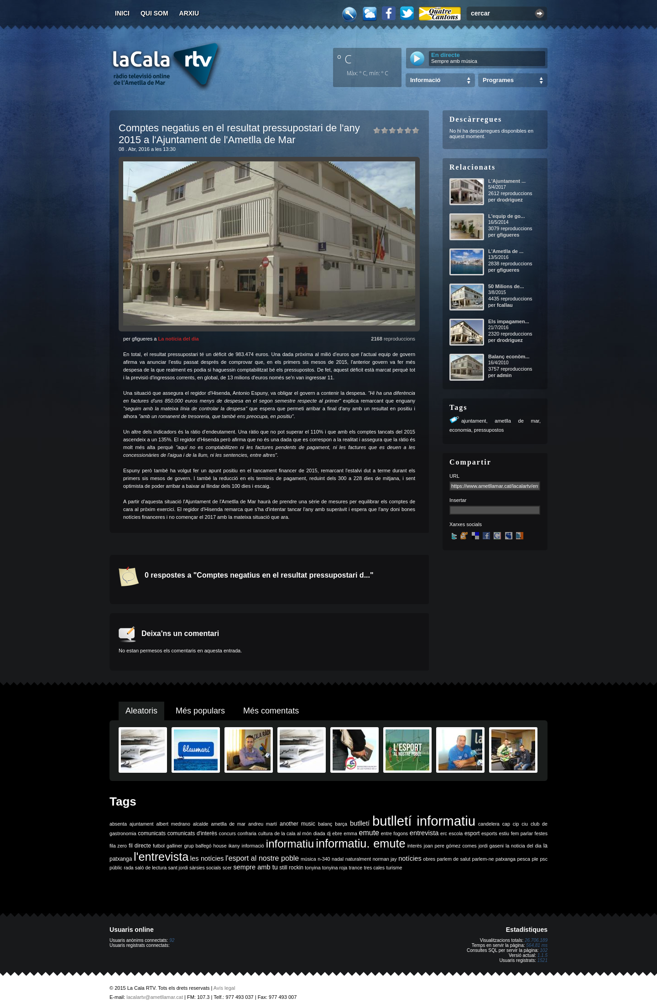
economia (460, 430)
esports (489, 833)
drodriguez (510, 199)
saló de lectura (151, 867)
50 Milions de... (506, 286)
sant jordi (178, 867)
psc (544, 859)
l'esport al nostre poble (262, 858)
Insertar (457, 500)
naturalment (358, 859)
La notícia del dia (178, 338)
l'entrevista (161, 856)
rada (128, 867)
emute (369, 833)
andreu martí (262, 824)
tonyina (312, 867)
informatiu (290, 843)
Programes (498, 80)
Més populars (200, 710)
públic (116, 867)
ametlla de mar (517, 421)
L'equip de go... (506, 216)
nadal (338, 859)
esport (472, 833)
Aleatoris (141, 710)
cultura (265, 833)
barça (341, 824)
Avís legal (224, 988)
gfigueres (508, 235)
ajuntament (473, 421)
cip (516, 824)
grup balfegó (197, 845)
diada (319, 833)
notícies (410, 858)
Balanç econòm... (508, 356)
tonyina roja (334, 867)
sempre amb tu (255, 867)
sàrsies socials (205, 867)
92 (171, 940)
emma (350, 833)
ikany (234, 845)
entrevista (424, 833)
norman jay (385, 859)
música (308, 859)
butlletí (360, 823)
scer (227, 867)
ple (535, 859)
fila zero (118, 845)
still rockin (291, 867)
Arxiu (189, 13)
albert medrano (173, 824)
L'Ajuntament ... (507, 181)
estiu (504, 833)
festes (541, 833)
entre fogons (394, 833)
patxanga (505, 859)
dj (328, 833)
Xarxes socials (465, 524)
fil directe (140, 846)
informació (253, 845)
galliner (174, 845)
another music (297, 824)
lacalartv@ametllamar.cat (154, 997)
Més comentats (271, 710)
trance (356, 867)
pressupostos (489, 430)
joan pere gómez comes (450, 845)
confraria (247, 833)
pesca (523, 859)
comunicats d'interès (192, 833)
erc (443, 833)
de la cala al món (293, 833)
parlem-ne (483, 859)
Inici (122, 13)
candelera (489, 824)
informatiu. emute (360, 843)
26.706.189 (536, 940)
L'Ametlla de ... (505, 251)
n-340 (324, 859)
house (220, 845)
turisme (394, 867)
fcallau (505, 305)
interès (414, 845)
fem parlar (522, 833)
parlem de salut (453, 859)
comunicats (152, 833)
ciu (524, 824)
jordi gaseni (491, 845)
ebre (337, 833)
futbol (159, 845)
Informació (425, 80)
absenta (118, 824)
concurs (227, 833)
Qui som (154, 13)
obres (429, 859)
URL (454, 476)
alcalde (201, 824)
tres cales (374, 867)
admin (504, 375)
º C (344, 59)
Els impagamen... (508, 321)
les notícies (207, 858)
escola (455, 833)
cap (506, 824)
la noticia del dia (524, 845)
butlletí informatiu (423, 820)
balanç (325, 824)
